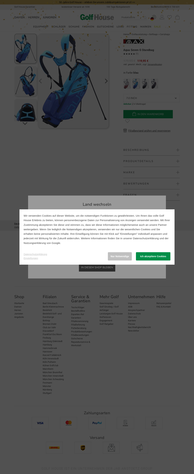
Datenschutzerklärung (146, 238)
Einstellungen (31, 258)
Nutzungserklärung (35, 242)
